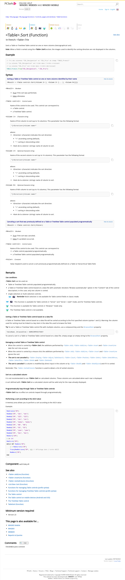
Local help (117, 563)
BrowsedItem (89, 327)
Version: (21, 9)
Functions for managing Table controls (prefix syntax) (28, 490)
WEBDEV (11, 534)
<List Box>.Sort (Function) (17, 487)
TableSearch (59, 358)
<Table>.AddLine (80, 346)
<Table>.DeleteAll (45, 361)
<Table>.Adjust (47, 358)
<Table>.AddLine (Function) (18, 477)
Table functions (62, 17)
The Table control (14, 497)
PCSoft (29, 571)
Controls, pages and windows (45, 17)
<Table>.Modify (76, 364)
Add (23, 545)
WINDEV (11, 531)
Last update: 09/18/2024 (113, 561)
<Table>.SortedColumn (26, 368)
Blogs (51, 571)
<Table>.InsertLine (109, 346)
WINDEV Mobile (14, 528)
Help (7, 17)
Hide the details (108, 79)
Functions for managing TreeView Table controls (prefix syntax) (32, 493)
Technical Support (61, 571)
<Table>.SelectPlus (15, 361)
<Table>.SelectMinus (109, 358)
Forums (41, 571)
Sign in (107, 9)
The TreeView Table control (18, 503)
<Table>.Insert (92, 346)
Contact (83, 571)
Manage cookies (93, 571)
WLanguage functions (26, 17)
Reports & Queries (15, 538)
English (112, 9)
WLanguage (14, 17)
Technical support (73, 571)
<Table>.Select (95, 358)
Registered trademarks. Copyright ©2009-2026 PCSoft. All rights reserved (62, 575)
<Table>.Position (82, 358)
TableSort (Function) (15, 507)
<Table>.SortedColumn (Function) (21, 483)
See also (116, 35)
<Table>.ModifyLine (93, 364)
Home (101, 9)
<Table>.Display (35, 358)
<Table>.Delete (29, 361)
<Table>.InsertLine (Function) (19, 480)
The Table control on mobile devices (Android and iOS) (29, 500)
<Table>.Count (69, 358)
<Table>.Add (68, 346)
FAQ (46, 571)
